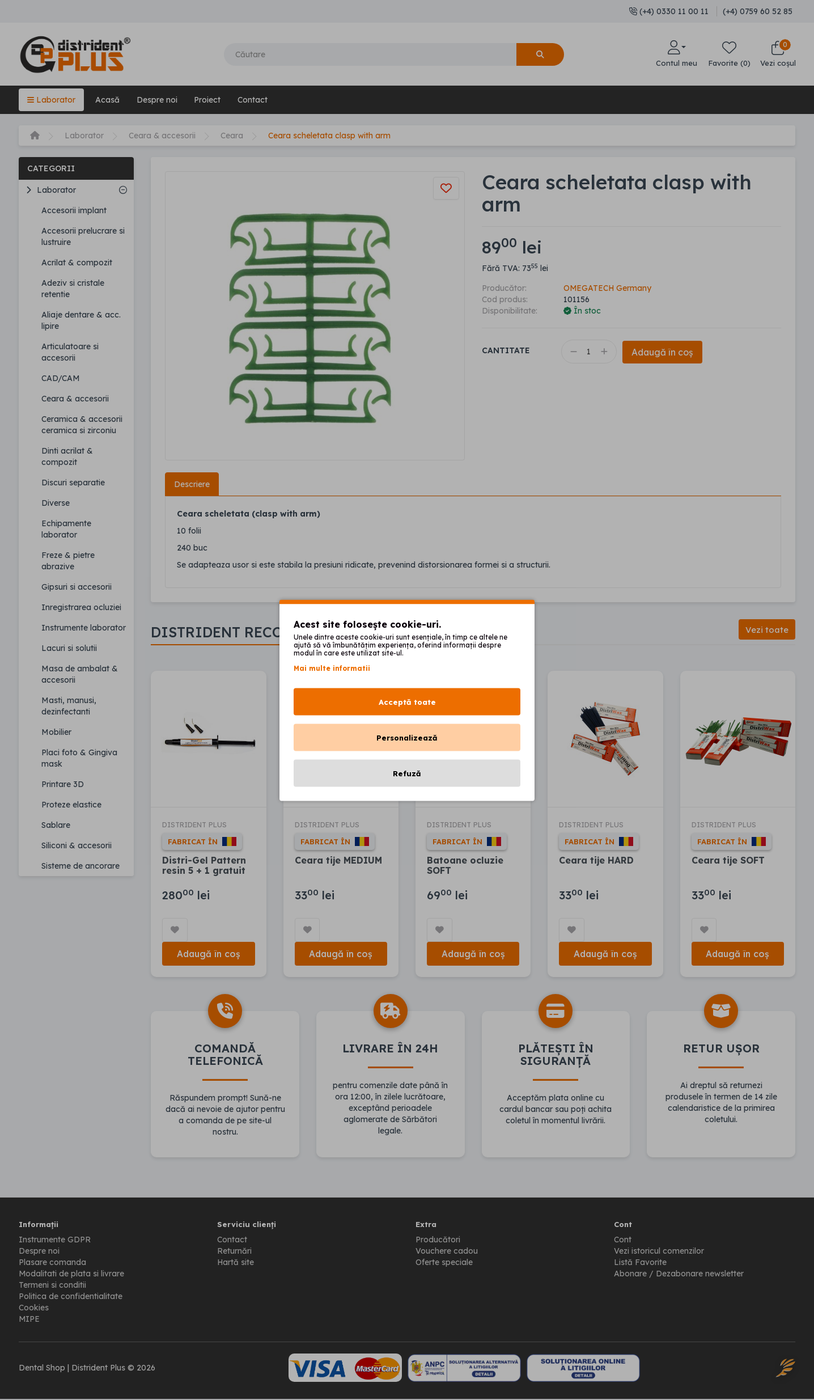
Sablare (55, 825)
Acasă (107, 100)
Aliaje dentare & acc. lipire (81, 320)
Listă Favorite (640, 1263)
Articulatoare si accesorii (70, 352)
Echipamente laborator (66, 529)
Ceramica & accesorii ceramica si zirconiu (81, 424)
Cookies (34, 1309)
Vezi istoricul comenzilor (659, 1252)
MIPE (29, 1320)
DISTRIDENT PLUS (197, 825)
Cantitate (506, 350)
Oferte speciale (444, 1263)
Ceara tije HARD (596, 860)
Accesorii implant (74, 210)
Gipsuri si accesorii (76, 587)
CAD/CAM (60, 378)
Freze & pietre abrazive (68, 561)
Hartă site (236, 1263)
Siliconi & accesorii (76, 845)
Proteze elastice (71, 805)
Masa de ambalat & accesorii (79, 674)
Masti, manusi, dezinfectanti (68, 706)
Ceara (232, 135)
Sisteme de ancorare (80, 866)
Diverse (55, 503)
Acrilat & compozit (76, 262)
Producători (438, 1241)
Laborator (51, 100)
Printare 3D (62, 784)
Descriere (192, 484)
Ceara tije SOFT (728, 860)
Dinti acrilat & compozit (67, 456)
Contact (253, 100)
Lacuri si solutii (69, 648)
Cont (622, 1241)
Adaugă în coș (664, 352)
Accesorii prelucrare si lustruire (83, 236)
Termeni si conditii (52, 1286)
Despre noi (157, 100)
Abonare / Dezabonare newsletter (679, 1275)
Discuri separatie (73, 482)
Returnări (234, 1252)
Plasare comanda (52, 1263)
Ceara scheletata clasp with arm (330, 135)
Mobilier (56, 732)
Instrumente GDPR (55, 1241)
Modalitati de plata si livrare (72, 1275)
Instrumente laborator (83, 628)
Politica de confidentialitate (70, 1297)
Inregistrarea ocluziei (81, 607)
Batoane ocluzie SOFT (465, 866)
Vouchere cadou (447, 1252)
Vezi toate (766, 629)
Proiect (207, 100)
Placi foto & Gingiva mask (79, 758)
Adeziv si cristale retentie (72, 288)
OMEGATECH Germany (607, 288)
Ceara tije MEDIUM (339, 860)
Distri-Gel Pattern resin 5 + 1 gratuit (204, 866)
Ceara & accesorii (162, 135)
